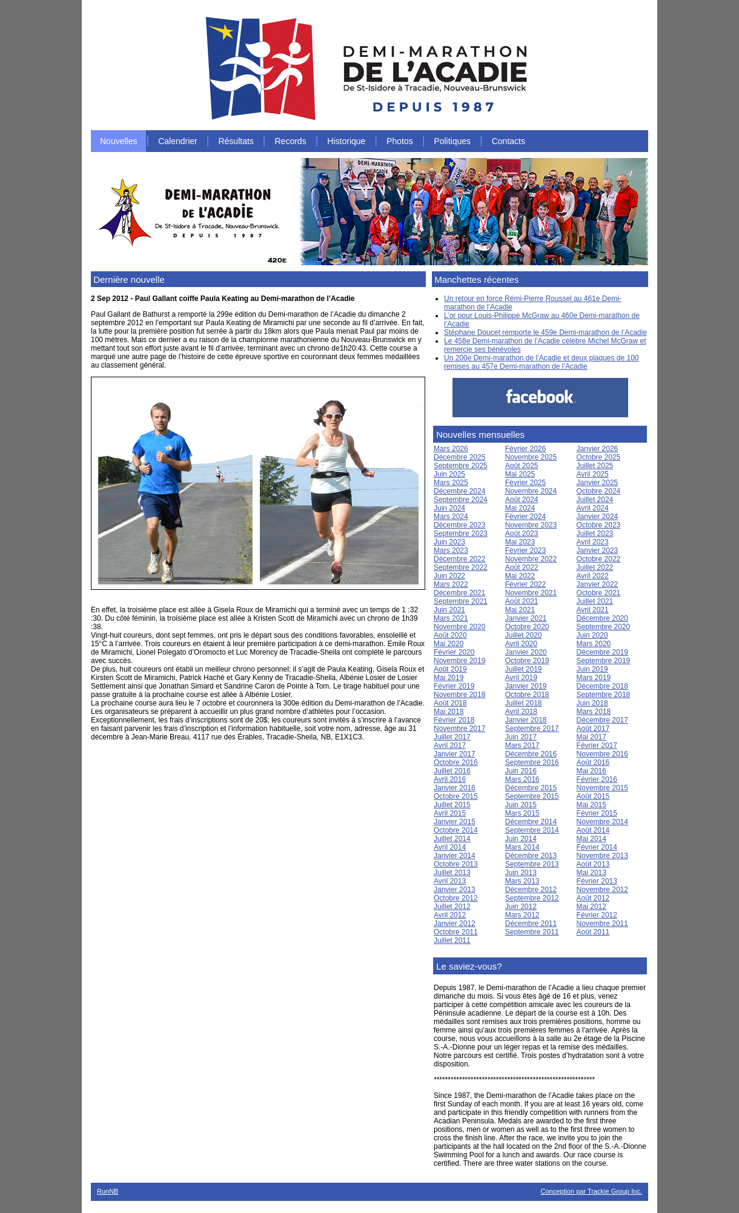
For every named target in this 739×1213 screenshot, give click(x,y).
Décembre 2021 (459, 593)
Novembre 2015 (602, 788)
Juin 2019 (592, 669)
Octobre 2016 (456, 762)
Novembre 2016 (602, 754)
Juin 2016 (521, 771)
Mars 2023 (451, 550)
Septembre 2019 (604, 660)
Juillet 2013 (452, 872)
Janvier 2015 (455, 822)
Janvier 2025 (597, 482)
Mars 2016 (522, 779)
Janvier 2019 (526, 686)
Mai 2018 (448, 711)
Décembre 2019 (602, 652)
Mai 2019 (448, 677)
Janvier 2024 (597, 516)
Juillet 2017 (452, 737)
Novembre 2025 (531, 457)
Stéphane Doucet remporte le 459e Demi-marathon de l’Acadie (545, 332)
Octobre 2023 (599, 525)
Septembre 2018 (604, 694)
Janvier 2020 (526, 652)
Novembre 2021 (531, 593)
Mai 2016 (591, 771)
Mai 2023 (520, 542)
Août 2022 (522, 567)
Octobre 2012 (456, 898)
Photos (399, 141)
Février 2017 (597, 745)
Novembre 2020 (459, 627)
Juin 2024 (449, 508)
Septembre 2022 (461, 567)
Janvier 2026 (597, 449)
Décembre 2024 (459, 491)
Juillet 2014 (452, 839)
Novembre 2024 (531, 491)
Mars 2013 (522, 881)
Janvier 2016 (455, 788)
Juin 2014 (521, 839)
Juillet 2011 (452, 940)
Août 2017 (593, 728)
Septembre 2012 (532, 898)
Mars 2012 (522, 915)
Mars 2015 (522, 813)
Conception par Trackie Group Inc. (591, 1191)
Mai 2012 (591, 906)
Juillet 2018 (523, 703)
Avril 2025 (593, 474)
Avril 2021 (593, 610)
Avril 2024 (593, 508)
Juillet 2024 (595, 499)
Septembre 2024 (461, 499)
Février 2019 (454, 686)
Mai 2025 (520, 474)
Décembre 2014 (531, 822)
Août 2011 (593, 932)
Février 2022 (525, 584)
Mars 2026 (451, 449)
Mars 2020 (594, 644)
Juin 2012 (521, 906)
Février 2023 (525, 550)
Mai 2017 (591, 737)
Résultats (235, 141)
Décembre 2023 (459, 525)
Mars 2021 (451, 618)
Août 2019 (450, 669)
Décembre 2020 (602, 618)
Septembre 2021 (461, 601)
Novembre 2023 (531, 525)
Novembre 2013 (602, 855)
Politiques (452, 141)
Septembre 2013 (532, 864)
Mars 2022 (451, 584)
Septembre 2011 (532, 932)
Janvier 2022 (597, 584)
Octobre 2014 (456, 830)
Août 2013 (593, 864)
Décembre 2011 (531, 923)
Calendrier (177, 141)
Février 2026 (525, 449)
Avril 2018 (521, 711)
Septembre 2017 (532, 728)
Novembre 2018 (459, 694)
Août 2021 (522, 601)
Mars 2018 (594, 711)
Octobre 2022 (599, 559)
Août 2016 (593, 762)
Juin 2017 (521, 737)
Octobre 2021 (599, 593)
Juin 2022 (449, 576)
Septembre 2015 (532, 796)
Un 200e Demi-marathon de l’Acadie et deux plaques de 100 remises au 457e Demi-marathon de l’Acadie (541, 362)
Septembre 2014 (532, 830)
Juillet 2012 (452, 906)
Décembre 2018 (602, 686)
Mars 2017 (522, 745)
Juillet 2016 (452, 771)
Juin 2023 (449, 542)
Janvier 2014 (455, 855)
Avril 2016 (450, 779)
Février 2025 (525, 482)
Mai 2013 (591, 872)
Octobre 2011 (456, 932)
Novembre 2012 (602, 889)
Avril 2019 (521, 677)
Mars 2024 (451, 516)
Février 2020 (454, 652)
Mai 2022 (520, 576)
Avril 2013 (450, 881)
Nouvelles (118, 141)
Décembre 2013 (531, 855)
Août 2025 (522, 465)
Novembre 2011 (602, 923)
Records (291, 141)
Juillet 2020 (523, 635)
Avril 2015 (450, 813)
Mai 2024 (520, 508)
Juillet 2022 (595, 567)
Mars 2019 (594, 677)
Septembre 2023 (461, 533)
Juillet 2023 (595, 533)
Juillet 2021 (595, 601)
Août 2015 (593, 796)
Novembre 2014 (602, 822)
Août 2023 (522, 533)
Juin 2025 (449, 474)
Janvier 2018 (526, 720)
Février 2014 (597, 847)
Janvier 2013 (455, 889)
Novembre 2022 (531, 559)
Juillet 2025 (595, 465)
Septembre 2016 (532, 762)
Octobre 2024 (599, 491)
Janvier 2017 (455, 754)
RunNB (107, 1191)
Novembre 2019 (459, 660)
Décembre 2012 (531, 889)
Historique (346, 141)
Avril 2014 (450, 847)
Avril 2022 (593, 576)
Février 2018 (454, 720)
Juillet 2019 (523, 669)
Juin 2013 (521, 872)
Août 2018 (450, 703)
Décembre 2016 (531, 754)
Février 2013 (597, 881)
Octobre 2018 (527, 694)
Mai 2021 (520, 610)
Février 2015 (597, 813)
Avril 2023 (593, 542)
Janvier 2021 (526, 618)
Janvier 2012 (455, 923)
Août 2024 (522, 499)
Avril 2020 (521, 644)
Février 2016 (597, 779)
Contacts (508, 141)
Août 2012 (593, 898)
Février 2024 (525, 516)
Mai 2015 (591, 805)
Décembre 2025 (459, 457)
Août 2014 (593, 830)
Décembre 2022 (459, 559)
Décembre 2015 (531, 788)
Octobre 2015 (456, 796)
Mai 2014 (591, 839)
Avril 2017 (450, 745)
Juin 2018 (592, 703)
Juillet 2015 (452, 805)
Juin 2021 (449, 610)
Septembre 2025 (461, 465)
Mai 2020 (448, 644)
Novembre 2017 (459, 728)
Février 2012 (597, 915)
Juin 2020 (592, 635)
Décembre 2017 (602, 720)
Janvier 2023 (597, 550)
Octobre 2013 (456, 864)
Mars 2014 (522, 847)
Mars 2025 (451, 482)
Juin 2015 (521, 805)
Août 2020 (450, 635)
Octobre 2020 (527, 627)
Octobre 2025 (599, 457)
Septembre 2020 (604, 627)
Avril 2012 (450, 915)
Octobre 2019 (527, 660)
